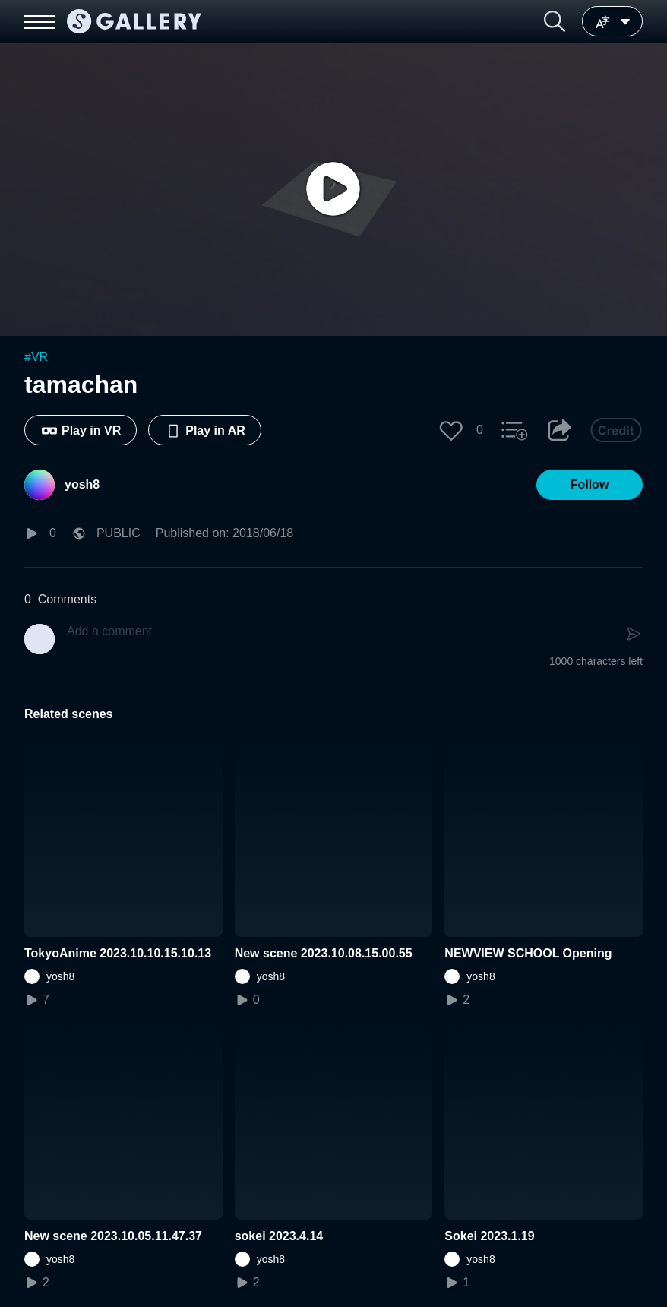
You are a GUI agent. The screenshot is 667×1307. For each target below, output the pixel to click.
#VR (36, 356)
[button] (554, 21)
